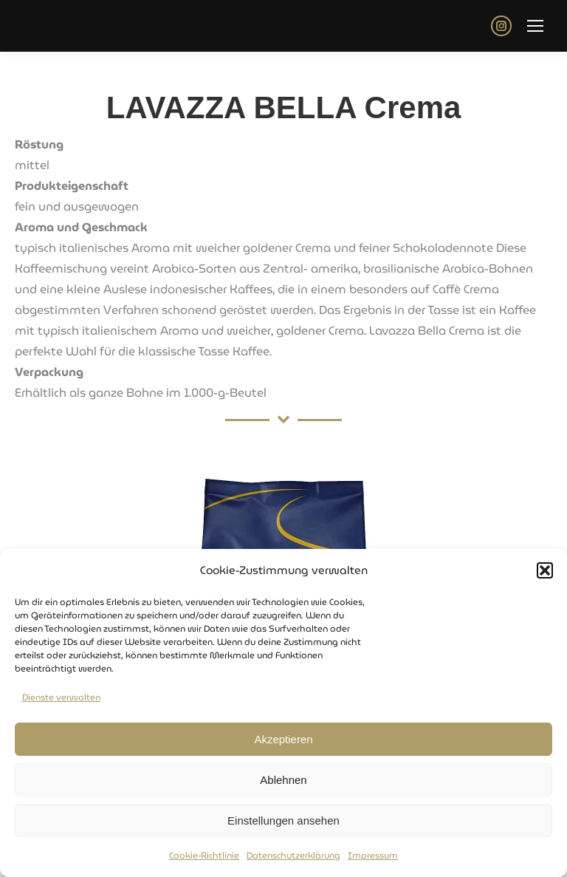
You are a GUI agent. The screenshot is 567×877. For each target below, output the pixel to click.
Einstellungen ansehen (283, 820)
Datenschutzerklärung (293, 856)
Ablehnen (283, 780)
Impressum (373, 856)
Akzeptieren (283, 739)
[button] (544, 571)
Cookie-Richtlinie (204, 856)
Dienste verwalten (61, 698)
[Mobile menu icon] (535, 26)
